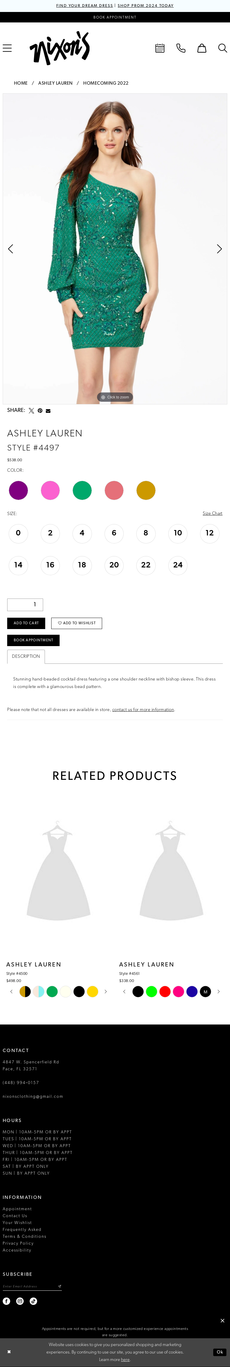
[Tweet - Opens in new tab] (31, 410)
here (125, 1360)
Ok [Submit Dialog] (220, 1353)
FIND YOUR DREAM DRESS (84, 6)
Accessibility (17, 1251)
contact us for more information (143, 710)
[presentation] (58, 873)
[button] (201, 48)
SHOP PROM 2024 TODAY (146, 6)
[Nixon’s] (60, 48)
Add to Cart (26, 623)
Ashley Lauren (55, 83)
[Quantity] (25, 605)
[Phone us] (180, 48)
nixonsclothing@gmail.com (33, 1097)
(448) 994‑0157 (21, 1083)
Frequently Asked (22, 1230)
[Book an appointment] (115, 17)
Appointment (17, 1209)
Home (21, 83)
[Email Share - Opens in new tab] (48, 411)
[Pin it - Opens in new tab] (40, 410)
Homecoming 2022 (106, 83)
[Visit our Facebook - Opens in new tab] (7, 1301)
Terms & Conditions (24, 1237)
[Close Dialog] (9, 1353)
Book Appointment (34, 641)
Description (26, 657)
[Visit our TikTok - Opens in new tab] (34, 1301)
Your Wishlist (17, 1223)
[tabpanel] (115, 249)
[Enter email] (33, 1287)
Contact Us (15, 1216)
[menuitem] (159, 48)
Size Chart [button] (212, 514)
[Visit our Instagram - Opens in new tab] (20, 1301)
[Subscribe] (60, 1287)
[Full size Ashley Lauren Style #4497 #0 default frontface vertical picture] (115, 249)
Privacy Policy (18, 1244)
